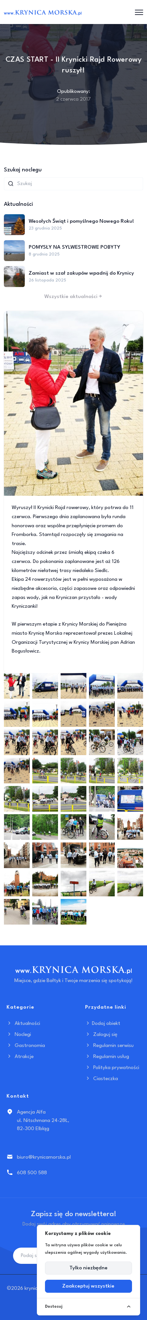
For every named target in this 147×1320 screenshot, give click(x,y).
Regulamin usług (107, 1056)
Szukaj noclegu (23, 170)
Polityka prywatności (112, 1067)
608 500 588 (32, 1173)
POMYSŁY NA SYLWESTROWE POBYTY (74, 247)
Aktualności (23, 1023)
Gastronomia (26, 1045)
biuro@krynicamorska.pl (44, 1157)
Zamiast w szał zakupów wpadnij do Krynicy (81, 273)
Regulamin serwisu (109, 1045)
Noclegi (19, 1034)
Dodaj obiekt (102, 1023)
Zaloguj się (101, 1034)
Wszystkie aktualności (73, 297)
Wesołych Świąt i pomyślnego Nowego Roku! (81, 221)
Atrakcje (20, 1056)
